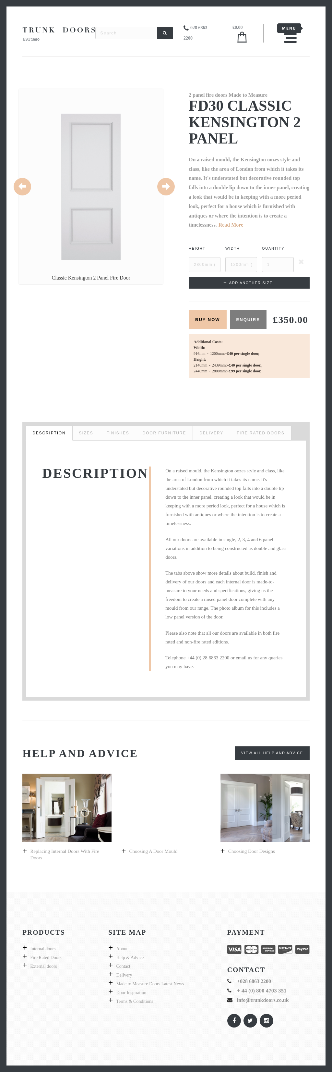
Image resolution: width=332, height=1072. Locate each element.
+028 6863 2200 (254, 981)
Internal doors (42, 948)
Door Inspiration (131, 992)
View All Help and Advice (272, 753)
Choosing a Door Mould (153, 851)
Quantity (273, 248)
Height (197, 248)
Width (232, 248)
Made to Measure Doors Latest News (150, 983)
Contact (123, 966)
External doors (43, 966)
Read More (231, 225)
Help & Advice (130, 957)
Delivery (124, 975)
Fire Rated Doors (45, 957)
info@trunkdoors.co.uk (263, 1000)
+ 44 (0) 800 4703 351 (262, 991)
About (121, 948)
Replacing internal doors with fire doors (64, 854)
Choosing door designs (251, 851)
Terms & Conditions (134, 1001)
